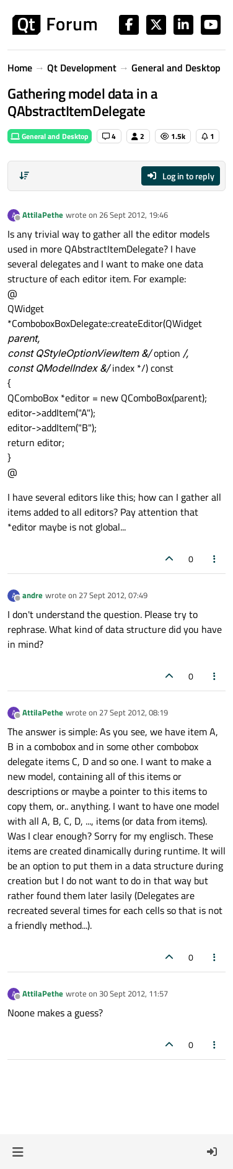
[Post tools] (215, 558)
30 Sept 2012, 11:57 (133, 993)
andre (32, 595)
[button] (17, 1151)
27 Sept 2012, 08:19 (133, 712)
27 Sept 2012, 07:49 (113, 595)
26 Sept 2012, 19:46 (133, 214)
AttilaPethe (42, 214)
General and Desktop (50, 136)
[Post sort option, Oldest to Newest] (24, 175)
